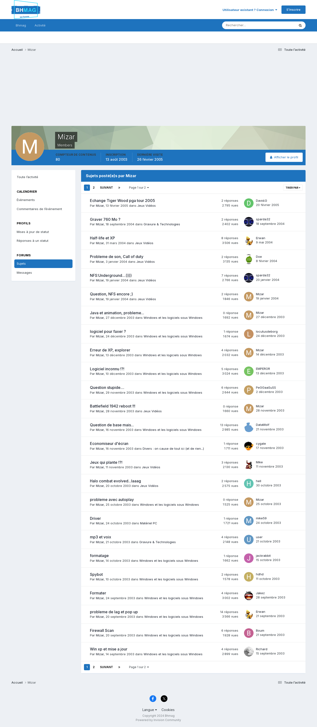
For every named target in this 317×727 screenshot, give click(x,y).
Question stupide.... (107, 387)
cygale (261, 443)
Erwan (260, 238)
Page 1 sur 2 (139, 187)
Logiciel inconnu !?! (107, 368)
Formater (98, 593)
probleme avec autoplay (112, 499)
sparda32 (263, 219)
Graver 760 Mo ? (105, 219)
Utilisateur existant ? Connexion (250, 10)
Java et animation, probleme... (117, 312)
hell (258, 481)
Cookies (168, 710)
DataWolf (262, 425)
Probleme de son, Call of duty (116, 256)
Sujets (21, 263)
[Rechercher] (239, 25)
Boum (260, 630)
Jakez (260, 593)
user (259, 537)
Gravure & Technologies (162, 224)
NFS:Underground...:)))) (111, 275)
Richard (261, 649)
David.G (261, 200)
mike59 (261, 518)
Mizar (100, 205)
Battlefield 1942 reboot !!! (112, 406)
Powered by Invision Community (158, 720)
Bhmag (21, 25)
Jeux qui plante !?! (106, 462)
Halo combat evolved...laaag (115, 481)
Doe (259, 256)
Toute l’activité (27, 177)
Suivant (106, 187)
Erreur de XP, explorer (110, 350)
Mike (259, 462)
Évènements (26, 200)
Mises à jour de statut (33, 232)
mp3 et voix (100, 537)
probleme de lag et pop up (114, 611)
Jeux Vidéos (146, 205)
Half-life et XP (102, 238)
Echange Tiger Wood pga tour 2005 (122, 200)
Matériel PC (148, 523)
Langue (149, 710)
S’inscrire (293, 9)
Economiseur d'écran (109, 443)
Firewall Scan (102, 630)
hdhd (260, 574)
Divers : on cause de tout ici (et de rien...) (173, 448)
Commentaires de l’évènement (39, 209)
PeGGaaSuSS (266, 387)
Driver (95, 518)
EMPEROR (263, 369)
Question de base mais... (112, 425)
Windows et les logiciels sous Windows (173, 318)
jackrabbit (263, 555)
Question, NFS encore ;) (111, 294)
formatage (99, 555)
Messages (24, 272)
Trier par (293, 187)
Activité (40, 25)
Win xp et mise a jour (108, 649)
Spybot (96, 574)
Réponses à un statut (32, 240)
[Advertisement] (98, 92)
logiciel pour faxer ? (108, 331)
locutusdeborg (267, 331)
